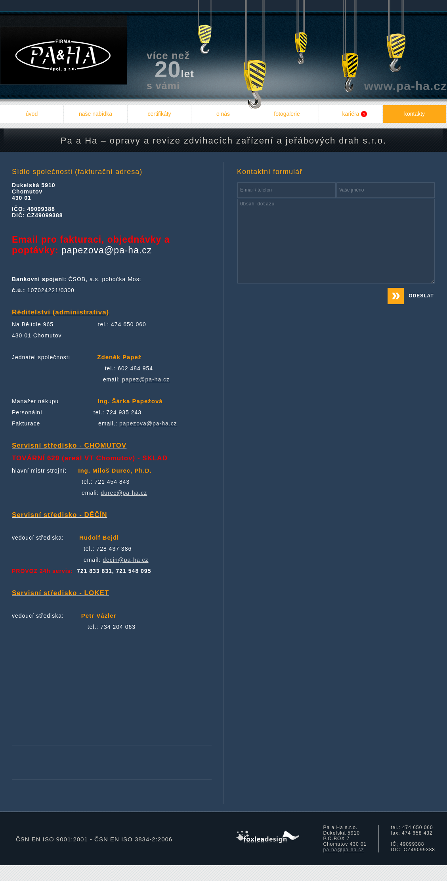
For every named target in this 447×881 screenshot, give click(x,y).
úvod (32, 114)
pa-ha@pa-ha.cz (343, 849)
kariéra (354, 114)
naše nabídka (95, 114)
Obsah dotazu (336, 241)
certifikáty (159, 114)
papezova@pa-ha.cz (148, 423)
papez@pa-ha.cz (146, 379)
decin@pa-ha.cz (125, 560)
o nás (223, 114)
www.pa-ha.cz (405, 85)
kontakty (414, 114)
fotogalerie (287, 114)
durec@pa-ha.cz (124, 493)
